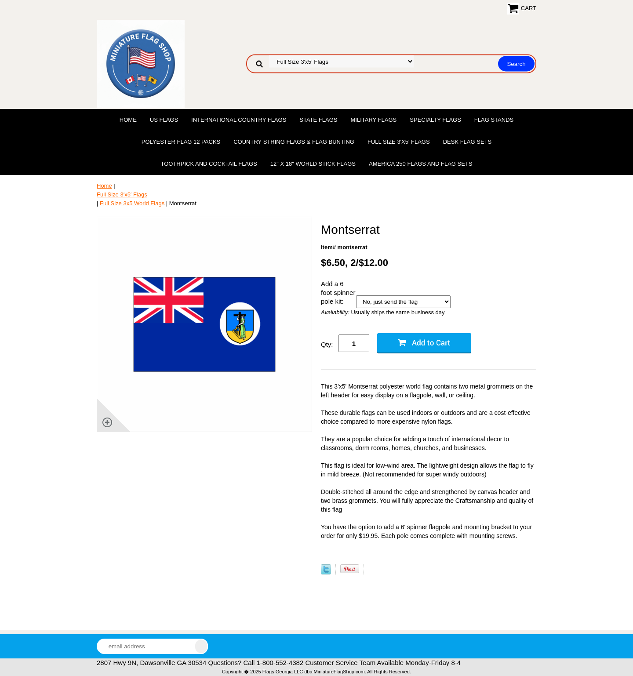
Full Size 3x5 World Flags (132, 203)
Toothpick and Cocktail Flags (208, 163)
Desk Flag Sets (467, 141)
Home (128, 119)
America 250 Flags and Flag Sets (421, 163)
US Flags (164, 119)
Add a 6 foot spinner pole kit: (338, 292)
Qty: (327, 344)
